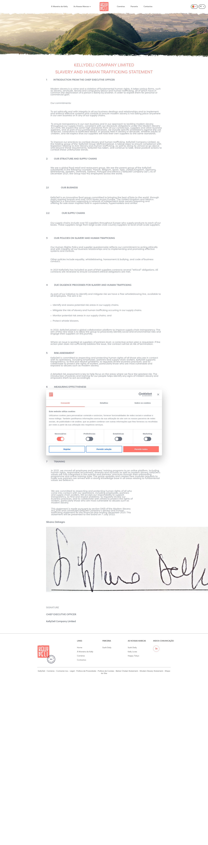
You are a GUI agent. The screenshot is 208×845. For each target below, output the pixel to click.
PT (202, 7)
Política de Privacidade (86, 671)
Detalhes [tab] (104, 403)
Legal (72, 671)
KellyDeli (41, 671)
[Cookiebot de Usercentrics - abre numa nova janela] (140, 394)
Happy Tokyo (133, 656)
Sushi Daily (106, 648)
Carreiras (121, 6)
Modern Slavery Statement (151, 671)
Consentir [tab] (65, 403)
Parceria (134, 6)
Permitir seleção (104, 449)
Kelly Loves (132, 652)
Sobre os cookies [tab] (143, 403)
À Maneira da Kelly (59, 6)
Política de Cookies (106, 671)
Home (79, 648)
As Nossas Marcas (82, 6)
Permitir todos (141, 449)
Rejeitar (66, 449)
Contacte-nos (62, 671)
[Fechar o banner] (158, 394)
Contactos (148, 6)
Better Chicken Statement (127, 671)
